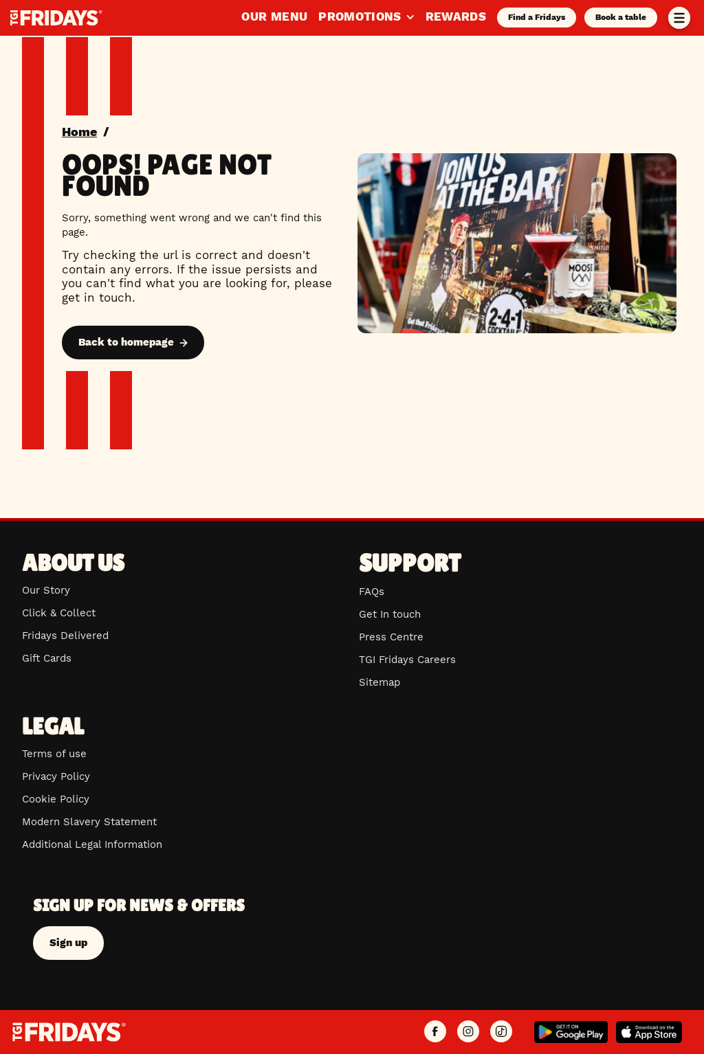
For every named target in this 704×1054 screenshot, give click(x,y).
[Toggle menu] (679, 18)
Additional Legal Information (92, 844)
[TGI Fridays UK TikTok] (501, 1032)
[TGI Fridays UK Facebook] (435, 1032)
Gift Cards (47, 658)
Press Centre (391, 637)
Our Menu (274, 16)
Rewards (456, 16)
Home (79, 131)
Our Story (46, 590)
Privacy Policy (56, 776)
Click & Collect (59, 613)
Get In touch (390, 614)
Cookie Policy (55, 799)
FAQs (371, 591)
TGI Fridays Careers (407, 659)
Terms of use (54, 754)
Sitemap (379, 682)
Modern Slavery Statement (89, 822)
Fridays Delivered (65, 635)
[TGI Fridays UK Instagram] (468, 1032)
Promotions (366, 16)
